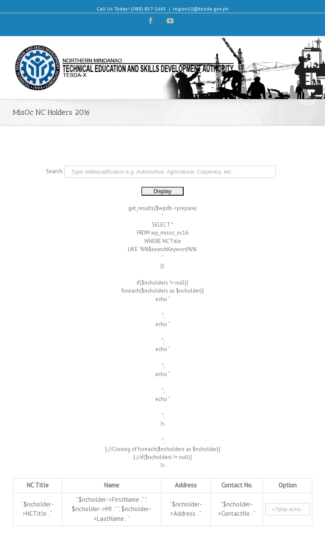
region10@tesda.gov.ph (201, 9)
